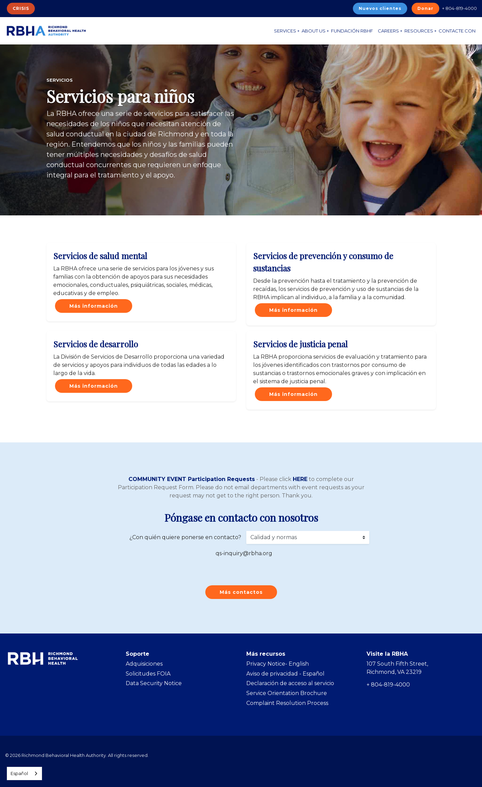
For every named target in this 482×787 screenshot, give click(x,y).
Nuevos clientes (380, 8)
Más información (93, 306)
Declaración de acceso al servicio (290, 683)
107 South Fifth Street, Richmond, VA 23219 (397, 668)
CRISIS (21, 8)
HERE (300, 479)
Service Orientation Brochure (286, 693)
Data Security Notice (154, 683)
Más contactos (241, 592)
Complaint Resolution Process (287, 703)
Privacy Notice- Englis (275, 664)
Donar (425, 8)
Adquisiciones (144, 664)
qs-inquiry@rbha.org (244, 553)
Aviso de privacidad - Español (285, 673)
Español (19, 773)
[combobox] (24, 773)
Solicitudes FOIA (148, 673)
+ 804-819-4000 (459, 8)
